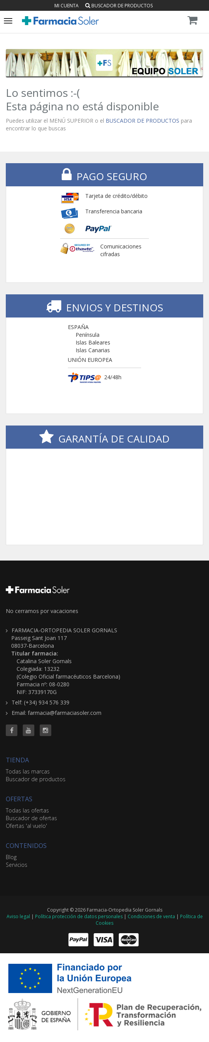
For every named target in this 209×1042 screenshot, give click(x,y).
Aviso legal (18, 916)
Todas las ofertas (27, 810)
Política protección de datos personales (79, 916)
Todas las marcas (28, 771)
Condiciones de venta (151, 916)
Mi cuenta (66, 5)
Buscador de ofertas (31, 818)
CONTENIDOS (26, 845)
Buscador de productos (119, 5)
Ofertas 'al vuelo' (26, 825)
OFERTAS (19, 799)
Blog (11, 857)
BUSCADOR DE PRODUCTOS (142, 120)
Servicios (16, 864)
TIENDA (17, 760)
